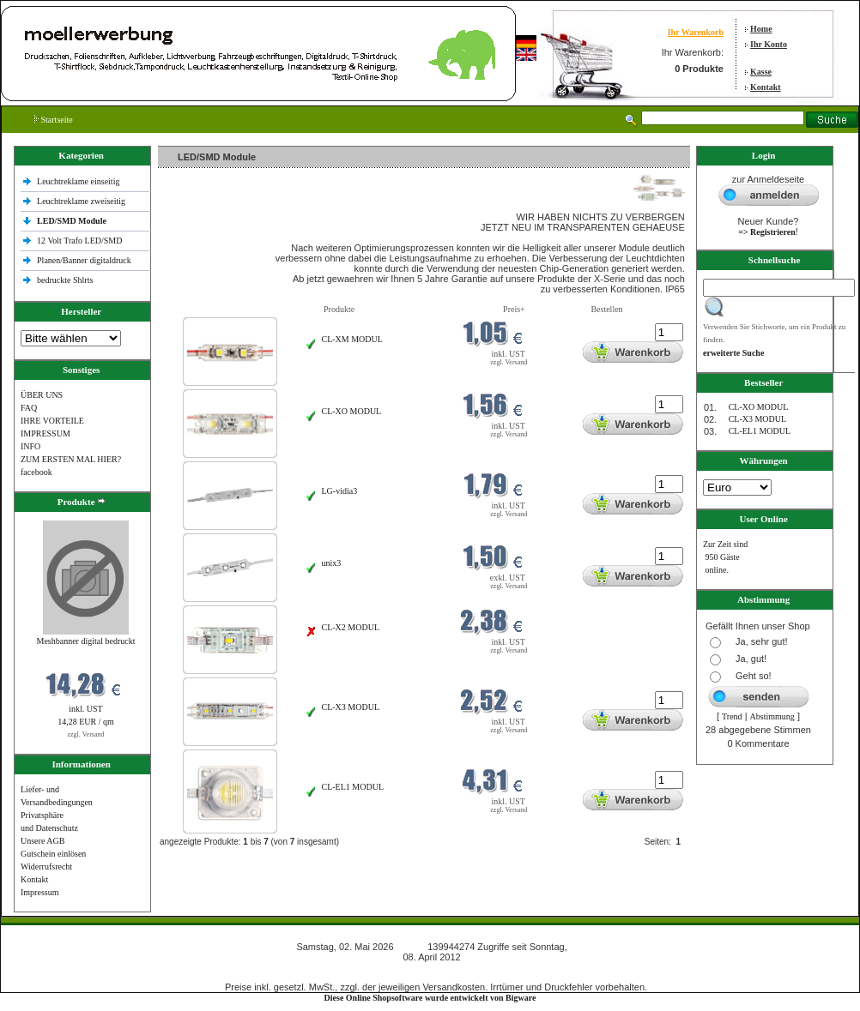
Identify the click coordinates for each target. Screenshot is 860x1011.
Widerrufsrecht (46, 866)
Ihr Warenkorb (696, 32)
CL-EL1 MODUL (353, 786)
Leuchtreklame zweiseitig (82, 201)
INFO (30, 446)
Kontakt (765, 87)
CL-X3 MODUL (351, 707)
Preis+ (514, 309)
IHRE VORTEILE (52, 420)
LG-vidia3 (340, 491)
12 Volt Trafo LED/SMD (79, 240)
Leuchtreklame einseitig (79, 181)
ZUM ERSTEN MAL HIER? (71, 459)
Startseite (53, 119)
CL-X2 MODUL (351, 627)
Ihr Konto (768, 44)
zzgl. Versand (86, 734)
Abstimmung (772, 716)
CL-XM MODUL (352, 339)
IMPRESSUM (45, 433)
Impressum (39, 892)
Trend (732, 716)
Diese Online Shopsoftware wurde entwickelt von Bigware (430, 997)
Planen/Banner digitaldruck (84, 260)
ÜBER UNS (42, 395)
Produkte (339, 309)
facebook (36, 472)
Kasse (761, 71)
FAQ (29, 407)
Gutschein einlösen (53, 853)
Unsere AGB (42, 841)
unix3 (332, 563)
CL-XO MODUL (352, 411)
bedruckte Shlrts (65, 280)
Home (761, 28)
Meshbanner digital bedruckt (86, 641)
